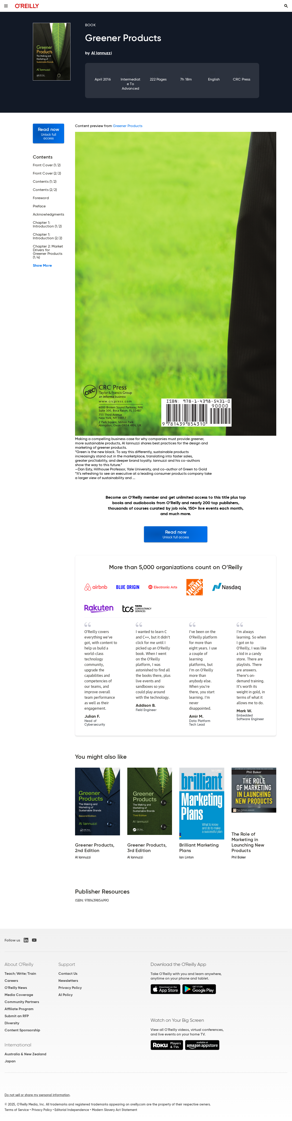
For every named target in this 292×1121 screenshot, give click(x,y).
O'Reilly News (16, 987)
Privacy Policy (70, 987)
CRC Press (241, 79)
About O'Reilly (19, 964)
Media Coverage (19, 994)
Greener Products (127, 126)
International (18, 1045)
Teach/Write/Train (20, 973)
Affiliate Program (19, 1008)
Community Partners (22, 1001)
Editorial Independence (72, 1110)
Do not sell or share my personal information (37, 1095)
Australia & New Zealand (25, 1054)
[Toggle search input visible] (286, 5)
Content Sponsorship (22, 1030)
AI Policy (65, 994)
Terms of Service (17, 1110)
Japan (10, 1061)
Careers (11, 980)
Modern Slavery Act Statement (114, 1110)
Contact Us (67, 973)
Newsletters (68, 980)
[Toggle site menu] (5, 5)
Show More (42, 265)
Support (66, 964)
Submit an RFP (17, 1016)
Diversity (12, 1023)
